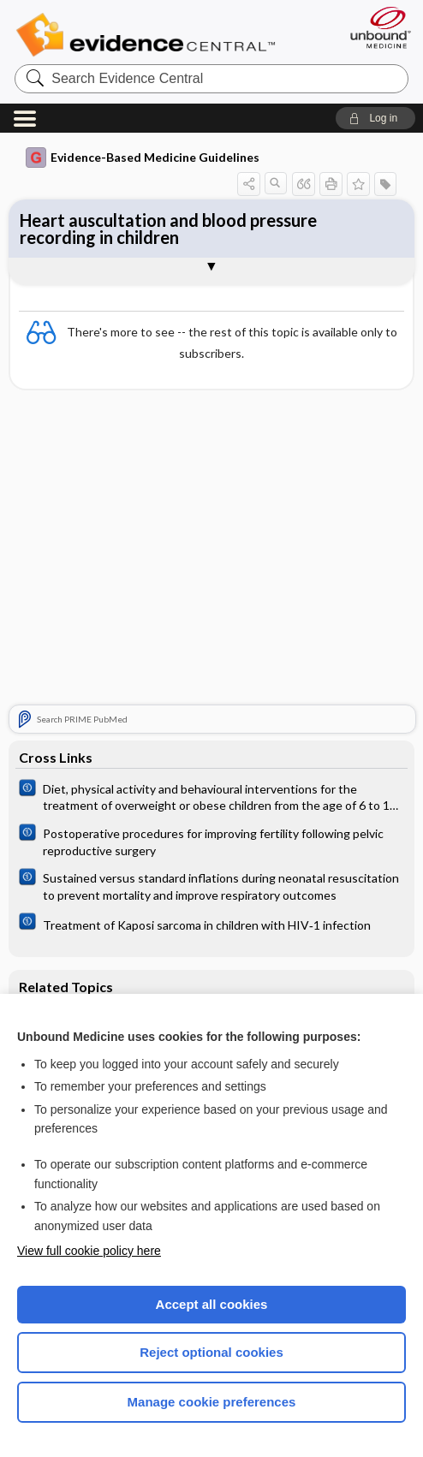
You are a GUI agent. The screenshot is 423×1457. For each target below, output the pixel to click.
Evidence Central (149, 35)
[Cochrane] (211, 796)
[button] (375, 118)
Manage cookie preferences (212, 1402)
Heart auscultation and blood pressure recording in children (168, 228)
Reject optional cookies (211, 1352)
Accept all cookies (212, 1304)
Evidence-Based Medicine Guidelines (142, 157)
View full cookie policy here (89, 1251)
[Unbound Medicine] (375, 27)
